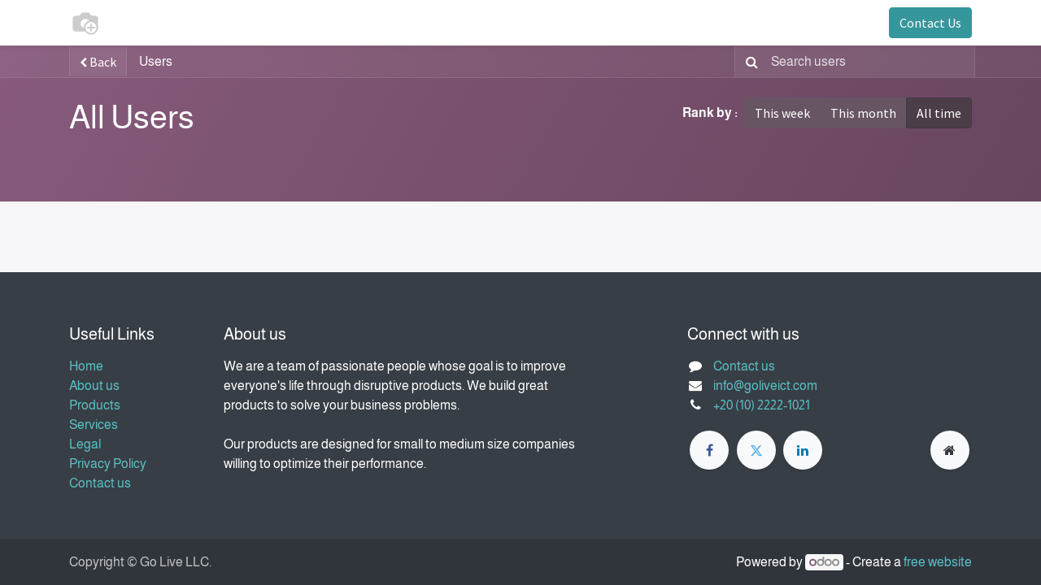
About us (94, 385)
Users (155, 61)
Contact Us (930, 23)
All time (939, 113)
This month (863, 113)
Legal (85, 444)
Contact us (100, 483)
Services (93, 424)
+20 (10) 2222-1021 (761, 405)
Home (86, 366)
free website (938, 562)
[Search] (748, 61)
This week (782, 113)
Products (94, 405)
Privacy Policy (107, 463)
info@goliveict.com (765, 385)
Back (98, 62)
